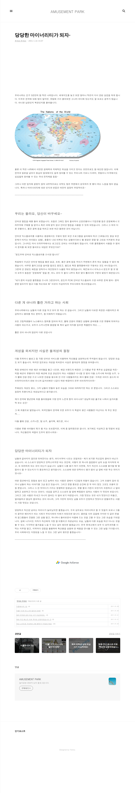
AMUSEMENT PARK (30, 679)
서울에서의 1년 (21, 606)
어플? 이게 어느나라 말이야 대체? (28, 611)
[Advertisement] (67, 68)
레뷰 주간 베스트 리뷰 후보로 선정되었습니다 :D (33, 619)
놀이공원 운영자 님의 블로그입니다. (34, 682)
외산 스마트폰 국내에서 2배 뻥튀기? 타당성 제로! (34, 624)
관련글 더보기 (114, 633)
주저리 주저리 (22, 601)
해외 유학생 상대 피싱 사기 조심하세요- (30, 615)
